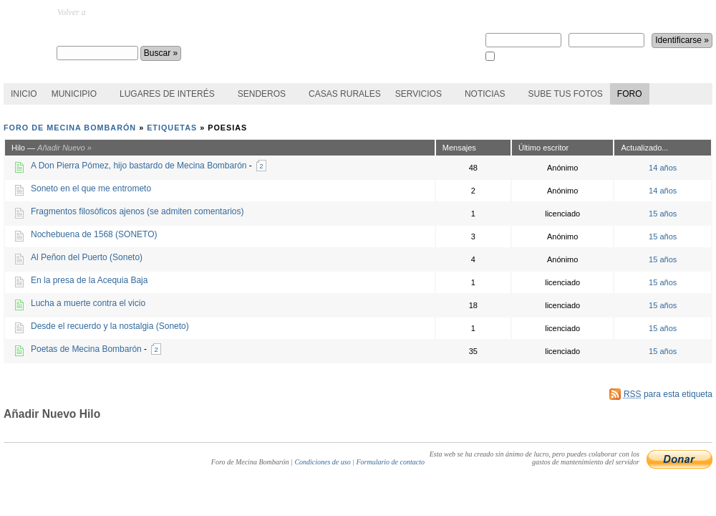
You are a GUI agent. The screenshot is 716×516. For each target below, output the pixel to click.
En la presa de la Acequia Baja (89, 280)
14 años (663, 167)
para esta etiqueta (668, 394)
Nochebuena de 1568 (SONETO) (94, 234)
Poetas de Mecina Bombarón (86, 349)
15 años (663, 213)
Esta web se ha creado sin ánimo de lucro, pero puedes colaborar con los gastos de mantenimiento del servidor (534, 458)
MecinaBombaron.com (127, 12)
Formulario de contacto (390, 462)
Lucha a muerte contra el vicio (88, 303)
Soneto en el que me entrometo (91, 188)
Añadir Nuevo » (64, 147)
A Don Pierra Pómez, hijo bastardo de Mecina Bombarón (139, 166)
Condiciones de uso (322, 462)
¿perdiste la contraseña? (631, 12)
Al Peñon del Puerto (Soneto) (86, 257)
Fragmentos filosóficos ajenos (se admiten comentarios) (137, 211)
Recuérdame (515, 57)
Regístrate (505, 12)
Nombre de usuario (523, 35)
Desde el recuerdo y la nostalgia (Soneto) (110, 326)
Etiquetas (172, 127)
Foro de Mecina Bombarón (129, 33)
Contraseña (606, 35)
